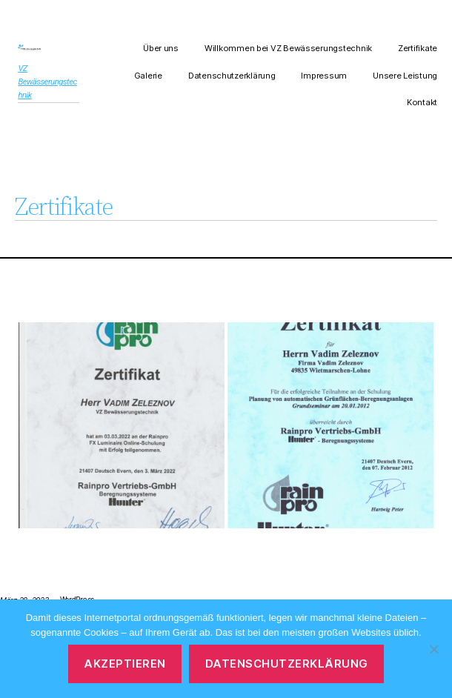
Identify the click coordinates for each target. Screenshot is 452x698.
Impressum (324, 75)
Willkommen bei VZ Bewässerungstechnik (288, 48)
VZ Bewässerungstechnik (47, 82)
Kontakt (422, 102)
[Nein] (433, 649)
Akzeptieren (125, 664)
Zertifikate (417, 48)
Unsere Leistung (405, 75)
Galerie (148, 75)
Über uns (161, 48)
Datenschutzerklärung (232, 75)
